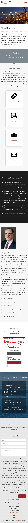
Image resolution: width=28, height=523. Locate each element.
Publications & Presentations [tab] (12, 309)
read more (6, 396)
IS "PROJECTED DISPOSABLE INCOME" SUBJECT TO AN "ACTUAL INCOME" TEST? (13, 388)
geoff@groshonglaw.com (16, 503)
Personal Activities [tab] (9, 316)
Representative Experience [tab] (12, 313)
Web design (19, 520)
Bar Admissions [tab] (8, 299)
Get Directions (14, 512)
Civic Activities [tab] (7, 306)
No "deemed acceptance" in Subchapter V (13, 404)
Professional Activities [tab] (10, 302)
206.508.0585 (16, 500)
